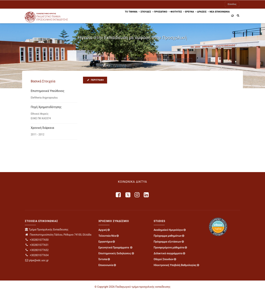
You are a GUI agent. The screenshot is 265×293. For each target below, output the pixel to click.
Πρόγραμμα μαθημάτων (167, 235)
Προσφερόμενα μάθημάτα (169, 247)
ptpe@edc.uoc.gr (37, 260)
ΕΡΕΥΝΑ (180, 15)
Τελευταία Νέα (107, 235)
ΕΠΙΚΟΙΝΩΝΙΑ (220, 15)
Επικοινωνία (105, 265)
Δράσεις (196, 15)
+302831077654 (37, 255)
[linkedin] (146, 195)
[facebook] (118, 195)
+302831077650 (37, 239)
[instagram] (137, 195)
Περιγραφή (95, 80)
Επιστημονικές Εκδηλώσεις (114, 253)
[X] (128, 195)
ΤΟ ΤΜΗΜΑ (109, 15)
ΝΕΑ (207, 15)
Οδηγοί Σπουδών (163, 259)
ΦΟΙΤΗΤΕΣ (164, 15)
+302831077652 (37, 250)
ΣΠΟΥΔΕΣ (127, 15)
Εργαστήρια (105, 241)
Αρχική (102, 229)
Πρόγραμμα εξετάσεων (167, 241)
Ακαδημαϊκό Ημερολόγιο (168, 229)
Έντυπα (102, 259)
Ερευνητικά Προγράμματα (114, 247)
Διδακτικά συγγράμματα (168, 253)
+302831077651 (37, 244)
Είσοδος (232, 4)
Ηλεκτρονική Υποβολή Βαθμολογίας (175, 265)
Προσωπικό (145, 15)
